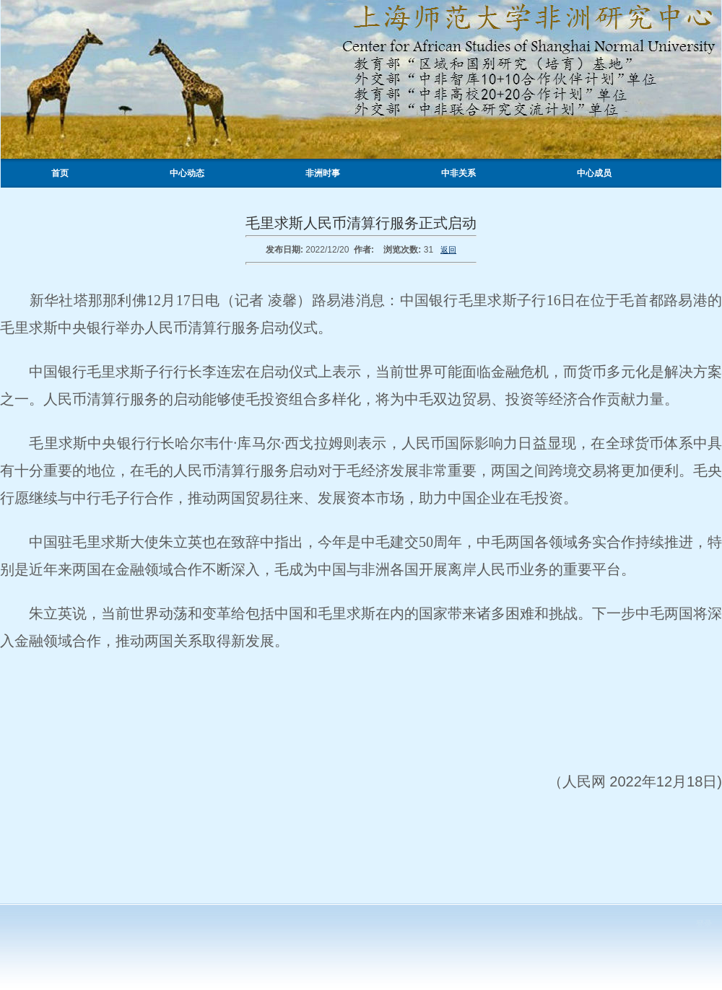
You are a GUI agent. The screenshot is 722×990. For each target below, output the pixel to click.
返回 (448, 249)
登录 (704, 923)
